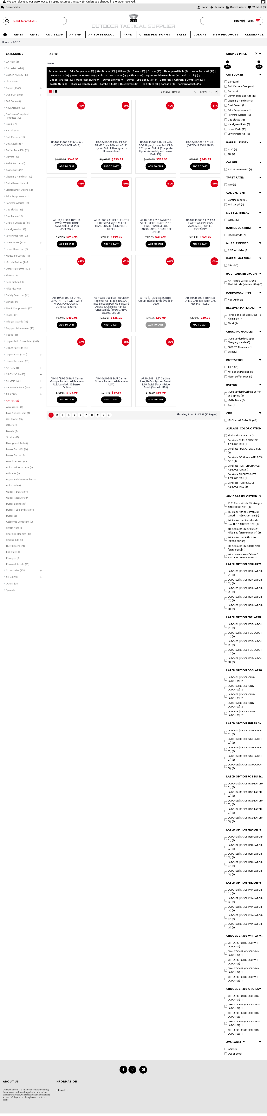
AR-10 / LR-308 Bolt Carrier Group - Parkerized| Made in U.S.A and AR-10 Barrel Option (67, 383)
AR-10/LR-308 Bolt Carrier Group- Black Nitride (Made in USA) (155, 300)
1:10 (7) (230, 184)
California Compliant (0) (188, 79)
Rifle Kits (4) (136, 75)
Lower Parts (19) (59, 75)
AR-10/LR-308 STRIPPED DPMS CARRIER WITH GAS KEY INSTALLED (200, 300)
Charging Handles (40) (83, 84)
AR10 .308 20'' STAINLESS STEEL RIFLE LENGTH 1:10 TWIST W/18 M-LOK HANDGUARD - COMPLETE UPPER (156, 226)
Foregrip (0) (168, 84)
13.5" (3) (230, 149)
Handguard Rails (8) (176, 71)
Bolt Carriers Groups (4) (112, 75)
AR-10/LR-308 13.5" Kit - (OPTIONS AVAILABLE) (200, 144)
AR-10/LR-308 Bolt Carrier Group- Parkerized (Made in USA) (111, 381)
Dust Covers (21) (130, 84)
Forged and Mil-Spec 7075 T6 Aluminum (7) (242, 316)
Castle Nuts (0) (59, 84)
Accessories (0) (58, 71)
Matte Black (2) (234, 400)
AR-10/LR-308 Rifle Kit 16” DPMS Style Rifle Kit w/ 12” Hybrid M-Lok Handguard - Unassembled (111, 147)
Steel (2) (230, 351)
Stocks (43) (154, 71)
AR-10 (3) (231, 265)
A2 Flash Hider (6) (236, 250)
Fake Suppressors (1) (81, 71)
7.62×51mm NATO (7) (238, 169)
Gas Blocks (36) (106, 71)
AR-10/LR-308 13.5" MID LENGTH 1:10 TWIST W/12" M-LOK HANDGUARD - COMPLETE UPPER (67, 302)
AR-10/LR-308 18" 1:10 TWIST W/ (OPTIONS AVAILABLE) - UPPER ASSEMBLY (67, 225)
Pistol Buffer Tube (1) (238, 376)
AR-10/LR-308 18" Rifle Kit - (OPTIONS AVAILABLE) (66, 144)
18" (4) (229, 154)
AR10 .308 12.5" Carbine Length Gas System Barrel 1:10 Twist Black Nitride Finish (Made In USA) (155, 383)
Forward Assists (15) (190, 84)
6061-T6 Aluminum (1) (238, 347)
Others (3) (124, 71)
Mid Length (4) (234, 204)
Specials (10, 590)
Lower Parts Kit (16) (202, 71)
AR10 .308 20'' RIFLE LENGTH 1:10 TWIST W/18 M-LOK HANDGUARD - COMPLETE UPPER (111, 225)
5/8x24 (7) (231, 219)
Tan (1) (230, 405)
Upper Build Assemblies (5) (162, 75)
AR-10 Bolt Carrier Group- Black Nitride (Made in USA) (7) (243, 282)
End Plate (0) (150, 84)
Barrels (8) (139, 71)
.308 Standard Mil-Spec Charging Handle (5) (239, 340)
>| (109, 415)
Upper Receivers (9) (88, 79)
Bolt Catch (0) (190, 75)
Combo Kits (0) (108, 84)
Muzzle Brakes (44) (83, 75)
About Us (62, 1090)
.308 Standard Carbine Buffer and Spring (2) (242, 393)
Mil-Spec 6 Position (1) (238, 371)
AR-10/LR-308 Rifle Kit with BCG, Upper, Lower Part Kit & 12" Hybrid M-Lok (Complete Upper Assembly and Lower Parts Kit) (156, 148)
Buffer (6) (165, 79)
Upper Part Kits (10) (61, 79)
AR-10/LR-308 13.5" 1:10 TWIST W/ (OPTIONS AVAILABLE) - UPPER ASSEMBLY (200, 225)
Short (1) (231, 323)
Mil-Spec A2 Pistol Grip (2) (240, 420)
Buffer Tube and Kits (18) (142, 79)
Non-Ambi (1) (233, 299)
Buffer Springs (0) (113, 79)
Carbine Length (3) (236, 199)
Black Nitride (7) (235, 235)
